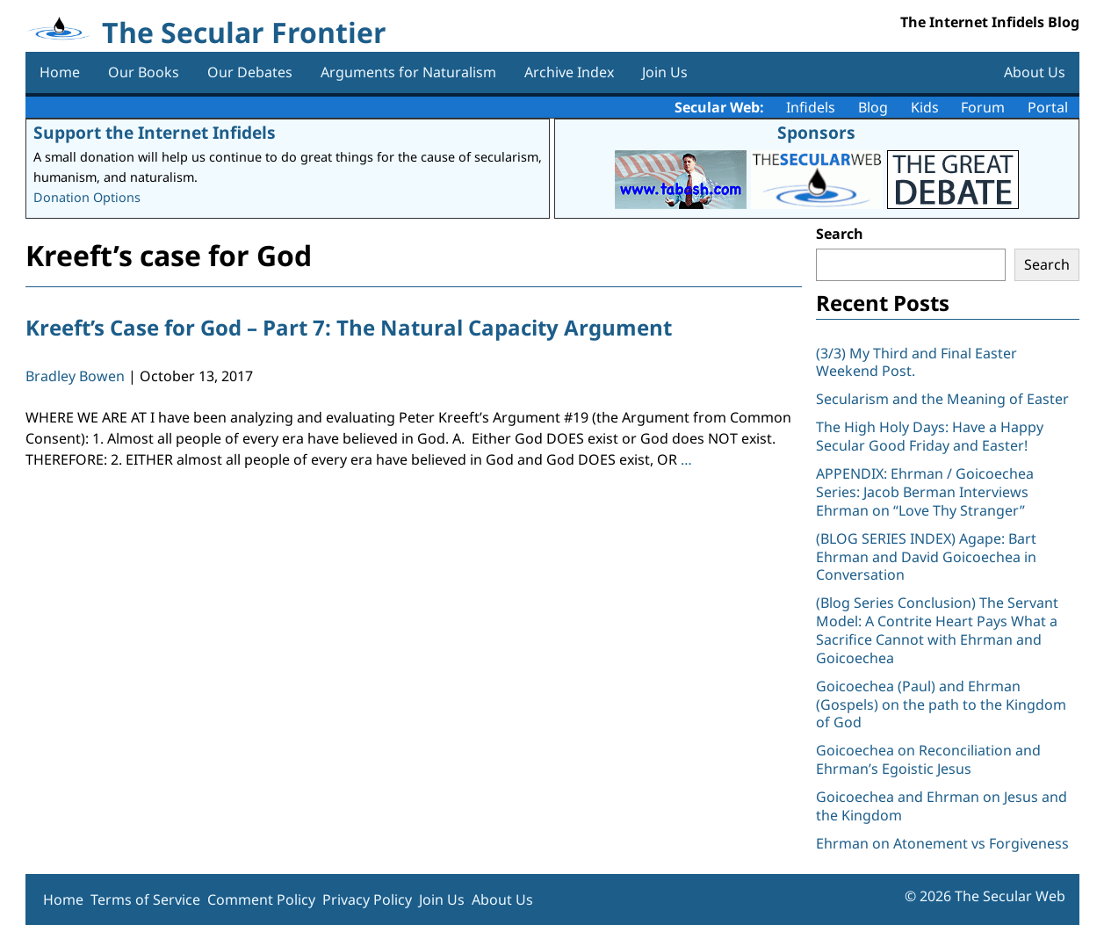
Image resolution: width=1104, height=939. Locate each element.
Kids (925, 107)
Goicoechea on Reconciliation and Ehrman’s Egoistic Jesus (928, 759)
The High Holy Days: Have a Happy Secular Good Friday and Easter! (929, 436)
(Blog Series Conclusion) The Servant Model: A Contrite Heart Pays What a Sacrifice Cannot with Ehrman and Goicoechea (937, 630)
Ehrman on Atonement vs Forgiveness (942, 843)
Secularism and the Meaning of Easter (942, 398)
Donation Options (87, 197)
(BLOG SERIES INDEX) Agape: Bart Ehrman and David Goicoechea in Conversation (926, 557)
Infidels (810, 107)
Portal (1048, 107)
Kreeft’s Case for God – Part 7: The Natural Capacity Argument (348, 327)
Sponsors (816, 132)
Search (839, 234)
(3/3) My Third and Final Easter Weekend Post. (916, 362)
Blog (873, 107)
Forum (983, 107)
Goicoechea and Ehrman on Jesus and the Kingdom (941, 806)
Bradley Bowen (75, 376)
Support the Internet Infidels (154, 132)
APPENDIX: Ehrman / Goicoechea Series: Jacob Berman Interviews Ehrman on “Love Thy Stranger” (925, 492)
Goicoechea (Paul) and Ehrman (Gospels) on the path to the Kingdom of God (941, 704)
